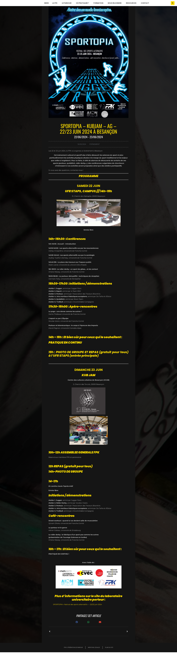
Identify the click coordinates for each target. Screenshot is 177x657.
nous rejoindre (115, 5)
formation (98, 5)
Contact (145, 5)
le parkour (67, 5)
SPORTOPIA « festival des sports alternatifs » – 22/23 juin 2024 (77, 609)
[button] (173, 5)
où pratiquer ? (83, 5)
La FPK (55, 5)
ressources (131, 5)
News (46, 5)
